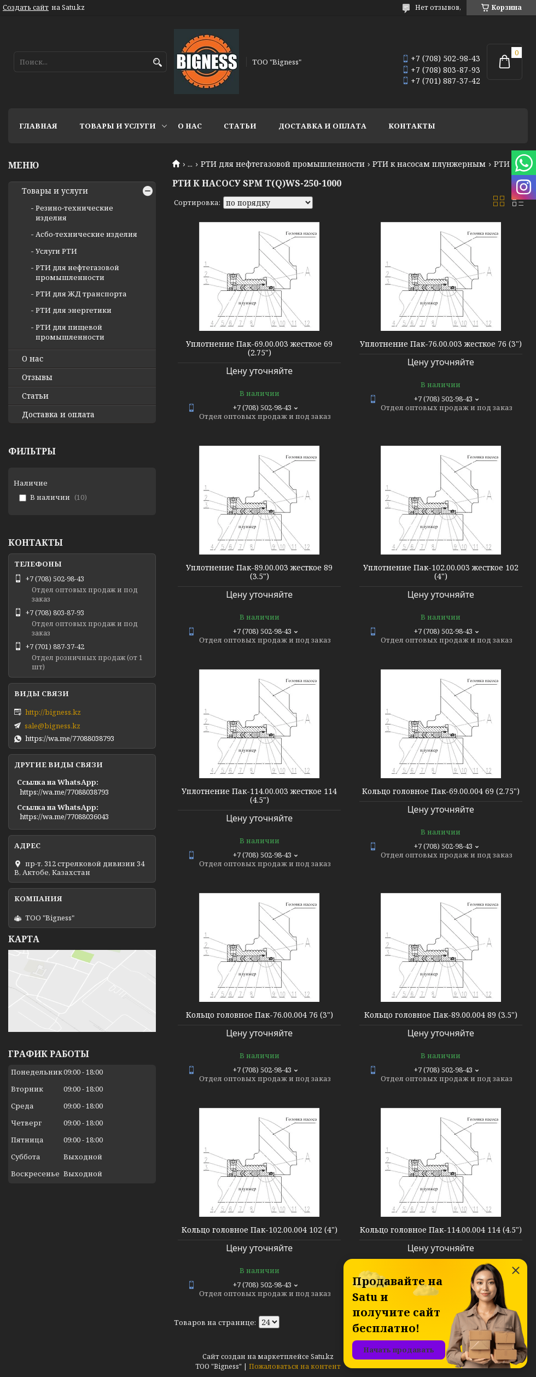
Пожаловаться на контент (295, 1366)
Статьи (240, 126)
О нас (190, 126)
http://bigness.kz (53, 712)
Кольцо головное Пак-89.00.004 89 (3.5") (440, 1015)
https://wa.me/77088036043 (64, 816)
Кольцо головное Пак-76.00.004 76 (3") (259, 1015)
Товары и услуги (117, 126)
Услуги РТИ (56, 251)
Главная (38, 126)
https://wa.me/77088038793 (69, 738)
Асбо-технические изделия (86, 234)
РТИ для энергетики (74, 310)
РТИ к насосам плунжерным (429, 164)
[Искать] (157, 62)
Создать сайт (26, 7)
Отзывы (37, 377)
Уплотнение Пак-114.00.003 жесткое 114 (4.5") (259, 795)
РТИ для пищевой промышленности (70, 332)
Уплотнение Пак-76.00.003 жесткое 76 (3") (441, 344)
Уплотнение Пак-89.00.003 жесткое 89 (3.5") (259, 572)
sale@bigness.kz (52, 725)
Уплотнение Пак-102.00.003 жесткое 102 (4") (440, 572)
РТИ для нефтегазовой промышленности (283, 164)
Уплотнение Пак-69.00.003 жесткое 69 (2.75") (259, 348)
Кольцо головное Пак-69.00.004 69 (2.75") (441, 791)
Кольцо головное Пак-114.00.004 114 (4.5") (441, 1230)
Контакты (411, 126)
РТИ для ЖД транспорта (81, 294)
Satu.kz (322, 1356)
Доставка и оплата (322, 126)
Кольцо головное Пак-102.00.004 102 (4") (259, 1230)
